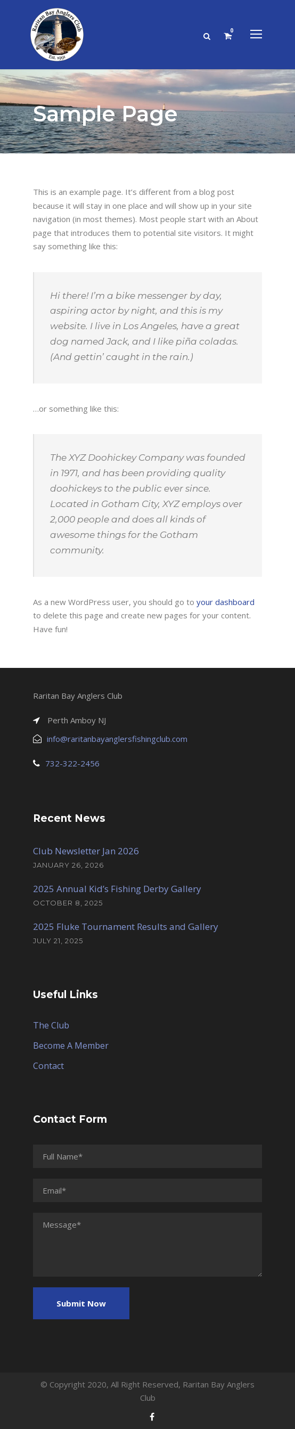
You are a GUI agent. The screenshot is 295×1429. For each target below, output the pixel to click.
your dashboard (225, 602)
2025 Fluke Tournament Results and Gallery (125, 926)
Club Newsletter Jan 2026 (86, 851)
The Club (51, 1025)
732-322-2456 (72, 763)
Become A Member (71, 1045)
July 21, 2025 (58, 940)
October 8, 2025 (68, 903)
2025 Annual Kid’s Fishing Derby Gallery (117, 889)
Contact (48, 1066)
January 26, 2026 (68, 865)
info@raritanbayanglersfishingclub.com (117, 738)
